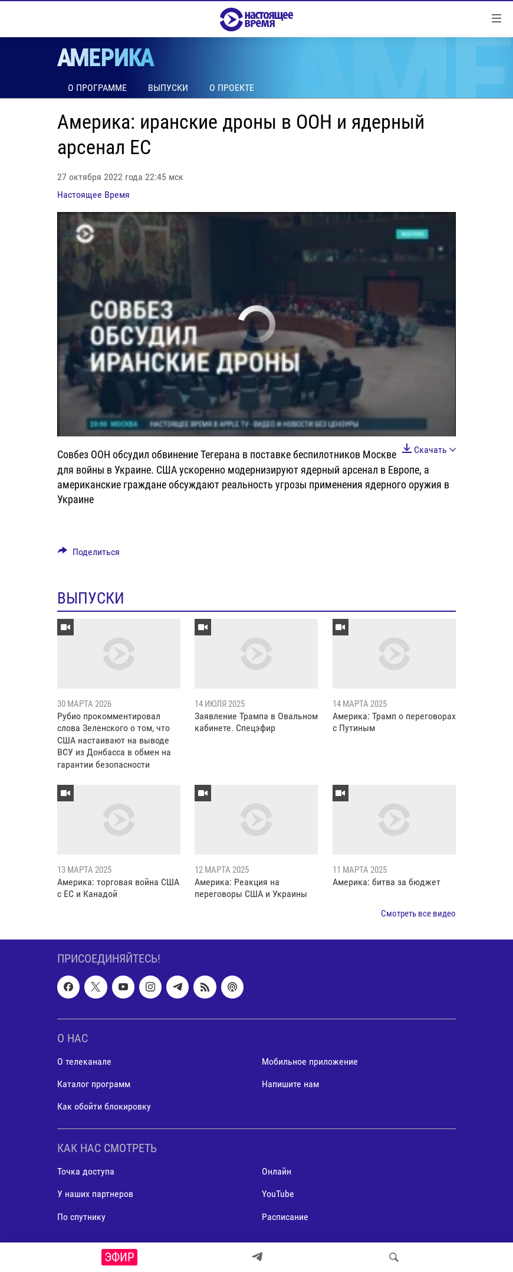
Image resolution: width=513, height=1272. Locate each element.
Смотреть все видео (418, 913)
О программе (97, 87)
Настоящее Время (93, 194)
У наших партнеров (95, 1194)
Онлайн (276, 1172)
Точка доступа (85, 1172)
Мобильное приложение (310, 1061)
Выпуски (168, 87)
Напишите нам (290, 1084)
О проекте (231, 87)
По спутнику (81, 1216)
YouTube (278, 1194)
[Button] (89, 555)
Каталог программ (93, 1084)
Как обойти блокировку (104, 1106)
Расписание (285, 1216)
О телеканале (84, 1061)
